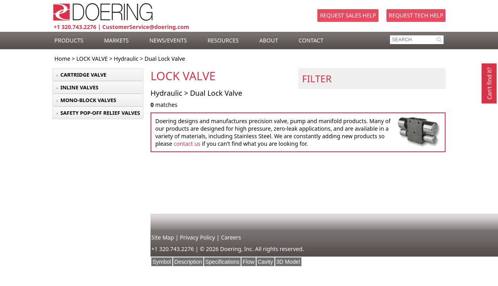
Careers (231, 237)
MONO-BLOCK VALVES (88, 100)
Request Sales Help (348, 15)
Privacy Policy (197, 237)
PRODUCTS (68, 40)
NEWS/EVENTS (168, 40)
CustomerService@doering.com (145, 27)
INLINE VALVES (79, 87)
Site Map (162, 237)
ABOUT (268, 40)
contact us (187, 143)
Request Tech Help (416, 15)
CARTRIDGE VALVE (83, 74)
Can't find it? (489, 83)
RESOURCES (223, 40)
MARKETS (116, 40)
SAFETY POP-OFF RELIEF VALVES (100, 112)
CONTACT (311, 40)
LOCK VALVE (92, 58)
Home (62, 58)
